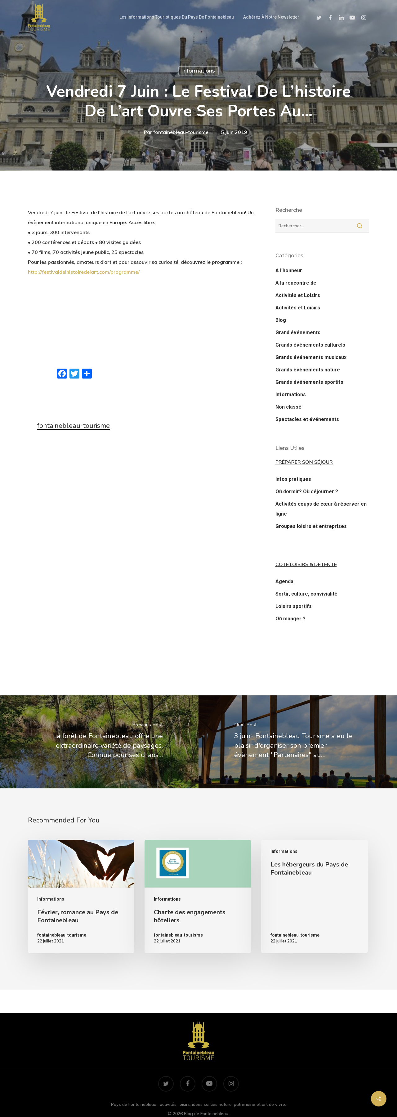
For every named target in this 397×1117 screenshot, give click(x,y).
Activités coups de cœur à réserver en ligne (321, 509)
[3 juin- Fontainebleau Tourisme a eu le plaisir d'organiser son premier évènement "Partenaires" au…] (297, 741)
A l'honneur (288, 270)
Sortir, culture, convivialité (306, 594)
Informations (198, 71)
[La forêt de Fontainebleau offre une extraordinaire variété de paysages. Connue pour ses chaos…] (99, 741)
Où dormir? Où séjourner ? (306, 491)
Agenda (284, 581)
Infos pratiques (293, 479)
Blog (280, 320)
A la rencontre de (295, 283)
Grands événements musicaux (310, 357)
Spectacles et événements (307, 419)
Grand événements (297, 332)
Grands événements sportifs (309, 382)
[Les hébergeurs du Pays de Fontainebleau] (314, 896)
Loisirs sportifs (293, 606)
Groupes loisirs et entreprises (311, 526)
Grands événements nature (307, 370)
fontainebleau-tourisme (180, 132)
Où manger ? (290, 619)
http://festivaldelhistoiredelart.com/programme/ (84, 272)
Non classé (288, 407)
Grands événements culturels (310, 345)
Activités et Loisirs (297, 295)
